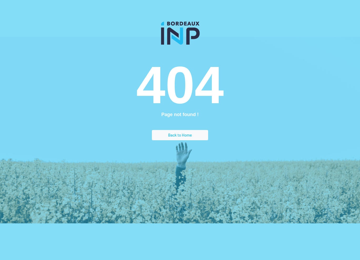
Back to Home (180, 135)
